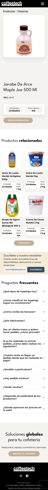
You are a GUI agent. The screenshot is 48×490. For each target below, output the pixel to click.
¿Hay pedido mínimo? (16, 378)
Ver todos (24, 243)
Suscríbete (36, 269)
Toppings (22, 11)
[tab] (24, 55)
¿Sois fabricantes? (14, 320)
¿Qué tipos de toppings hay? (20, 291)
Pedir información (18, 120)
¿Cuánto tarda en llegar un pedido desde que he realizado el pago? (22, 358)
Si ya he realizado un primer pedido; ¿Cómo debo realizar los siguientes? (22, 344)
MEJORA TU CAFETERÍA (24, 453)
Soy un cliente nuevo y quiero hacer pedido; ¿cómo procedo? (21, 331)
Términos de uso (24, 483)
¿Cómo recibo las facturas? (19, 311)
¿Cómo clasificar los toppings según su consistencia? (21, 301)
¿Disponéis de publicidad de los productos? (22, 397)
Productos (9, 11)
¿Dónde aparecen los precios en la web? (22, 409)
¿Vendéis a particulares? (17, 369)
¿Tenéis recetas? (13, 387)
